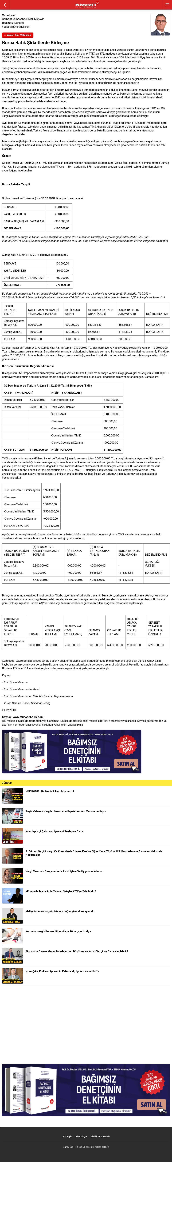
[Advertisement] (86, 1025)
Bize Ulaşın (81, 1136)
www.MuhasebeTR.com (28, 717)
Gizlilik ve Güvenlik (100, 1136)
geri (5, 5)
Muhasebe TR (69, 1147)
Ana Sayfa (67, 1136)
